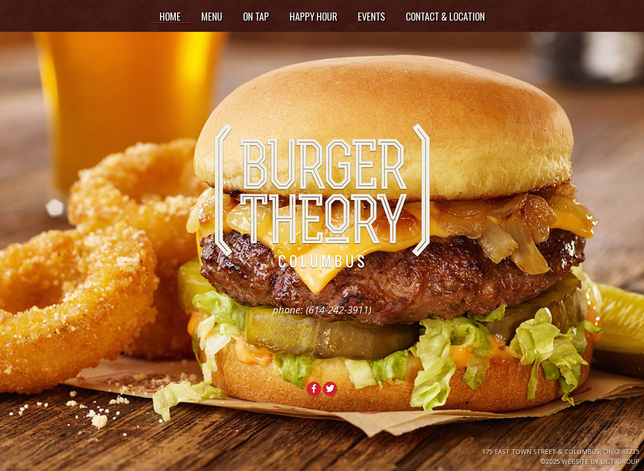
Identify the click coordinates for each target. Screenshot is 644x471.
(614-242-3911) (338, 309)
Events (371, 16)
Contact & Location (445, 16)
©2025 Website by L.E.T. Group (590, 461)
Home (170, 16)
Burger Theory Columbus (322, 196)
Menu (211, 16)
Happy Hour (313, 16)
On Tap (256, 16)
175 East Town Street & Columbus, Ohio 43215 (561, 451)
